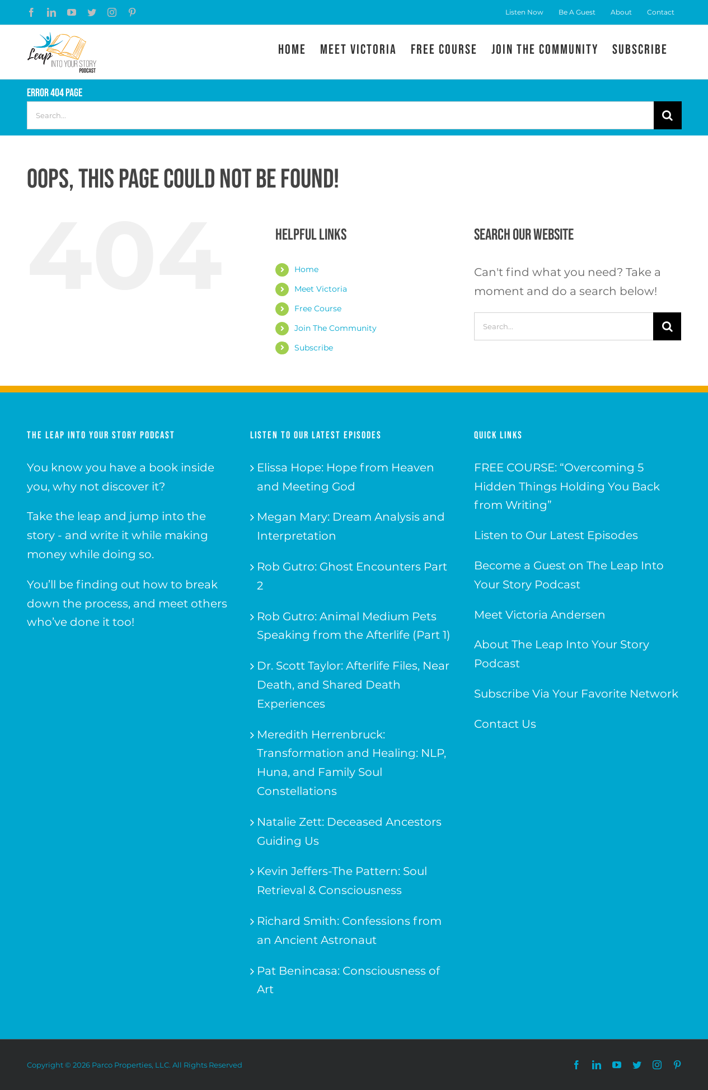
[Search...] (340, 115)
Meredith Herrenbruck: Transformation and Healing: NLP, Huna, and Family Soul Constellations (351, 763)
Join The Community (335, 328)
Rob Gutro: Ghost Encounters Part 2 (352, 576)
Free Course (317, 308)
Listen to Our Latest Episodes (556, 535)
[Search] (668, 115)
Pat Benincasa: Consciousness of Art (348, 980)
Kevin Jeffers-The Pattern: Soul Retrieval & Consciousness (342, 880)
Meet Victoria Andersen (540, 614)
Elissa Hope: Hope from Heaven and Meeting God (345, 477)
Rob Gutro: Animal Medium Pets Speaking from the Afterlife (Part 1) (354, 626)
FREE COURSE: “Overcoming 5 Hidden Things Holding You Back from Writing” (567, 486)
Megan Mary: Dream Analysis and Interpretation (351, 526)
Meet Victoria (320, 289)
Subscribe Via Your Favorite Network (576, 693)
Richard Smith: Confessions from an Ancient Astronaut (349, 930)
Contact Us (505, 724)
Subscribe (313, 348)
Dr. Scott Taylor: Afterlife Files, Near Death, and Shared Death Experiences (353, 684)
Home (306, 269)
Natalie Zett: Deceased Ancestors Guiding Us (349, 831)
